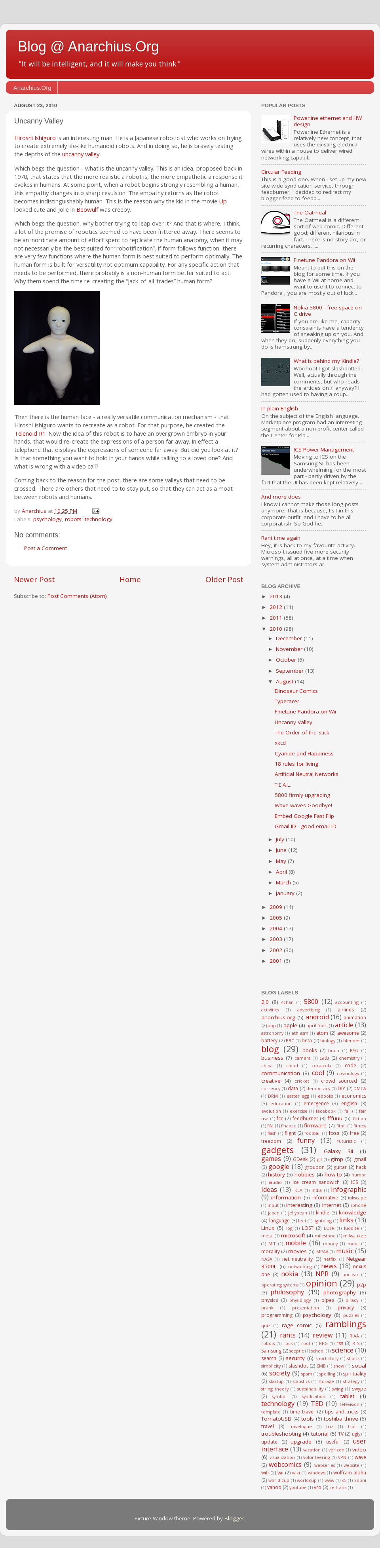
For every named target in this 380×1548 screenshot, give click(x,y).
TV (341, 1433)
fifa (270, 1126)
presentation (305, 1308)
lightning (323, 1221)
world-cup (278, 1480)
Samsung (271, 1350)
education (281, 1103)
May (282, 861)
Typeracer (287, 701)
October (287, 659)
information (286, 1197)
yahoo (274, 1487)
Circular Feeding (281, 171)
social (359, 1365)
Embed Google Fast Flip (304, 816)
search (268, 1358)
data (293, 1088)
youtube (298, 1487)
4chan (287, 1002)
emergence (316, 1103)
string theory (275, 1389)
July (281, 839)
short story (327, 1358)
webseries (324, 1465)
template (271, 1412)
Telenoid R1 (30, 433)
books (309, 1050)
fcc (280, 1118)
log (289, 1228)
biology (327, 1040)
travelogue (300, 1426)
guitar (340, 1167)
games (271, 1158)
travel (267, 1426)
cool (318, 1072)
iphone (358, 1205)
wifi (265, 1472)
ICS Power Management (324, 449)
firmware (315, 1125)
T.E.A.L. (283, 784)
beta (307, 1040)
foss (334, 1132)
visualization (282, 1457)
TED (317, 1403)
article (344, 1025)
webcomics (285, 1464)
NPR (322, 1273)
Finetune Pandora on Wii (324, 260)
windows (316, 1473)
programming (277, 1315)
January (286, 893)
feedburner (305, 1118)
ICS (354, 1182)
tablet (347, 1396)
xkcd (280, 742)
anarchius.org (278, 1017)
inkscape (357, 1198)
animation (355, 1017)
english (349, 1103)
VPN (342, 1457)
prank (267, 1308)
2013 (277, 596)
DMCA (359, 1088)
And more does (281, 496)
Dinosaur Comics (296, 690)
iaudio (275, 1182)
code (350, 1065)
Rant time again (280, 537)
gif (319, 1159)
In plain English (279, 408)
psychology (47, 519)
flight (290, 1133)
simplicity (271, 1366)
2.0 (265, 1001)
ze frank (338, 1487)
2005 (277, 917)
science (342, 1350)
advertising (308, 1010)
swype (359, 1388)
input (273, 1205)
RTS (355, 1343)
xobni (360, 1480)
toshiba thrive (341, 1418)
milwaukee (354, 1236)
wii (280, 1472)
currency (270, 1088)
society (279, 1373)
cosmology (348, 1073)
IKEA (297, 1190)
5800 (311, 1001)
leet (302, 1221)
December (290, 638)
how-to (333, 1174)
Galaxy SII (338, 1151)
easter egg (298, 1096)
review (323, 1335)
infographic (348, 1189)
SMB (321, 1366)
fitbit (341, 1126)
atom (322, 1033)
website (351, 1465)
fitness (359, 1126)
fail (347, 1111)
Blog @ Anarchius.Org (88, 46)
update (269, 1441)
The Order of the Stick (302, 732)
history (276, 1174)
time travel (302, 1411)
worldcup (307, 1480)
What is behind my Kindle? (326, 360)
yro (317, 1487)
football (312, 1133)
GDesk (300, 1159)
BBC (290, 1040)
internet (331, 1204)
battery (269, 1040)
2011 (277, 617)
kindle (322, 1212)
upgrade (301, 1441)
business (272, 1057)
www (329, 1480)
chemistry (349, 1058)
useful (333, 1441)
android (317, 1017)
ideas (269, 1189)
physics (269, 1300)
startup (276, 1381)
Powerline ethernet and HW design (328, 121)
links (346, 1220)
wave (360, 1457)
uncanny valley (80, 154)
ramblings (345, 1324)
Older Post (224, 579)
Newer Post (34, 579)
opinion (321, 1283)
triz (329, 1426)
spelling (327, 1374)
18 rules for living (296, 763)
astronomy (272, 1033)
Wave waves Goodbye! (303, 805)
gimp (337, 1159)
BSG (354, 1050)
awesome (348, 1033)
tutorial (320, 1433)
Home (130, 579)
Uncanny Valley (293, 722)
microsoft (293, 1235)
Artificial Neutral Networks (306, 774)
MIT (272, 1243)
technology (98, 519)
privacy (346, 1307)
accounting (347, 1002)
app (272, 1025)
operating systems (279, 1285)
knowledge (352, 1212)
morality (270, 1251)
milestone (325, 1236)
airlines (346, 1009)
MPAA (322, 1251)
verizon (336, 1450)
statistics (301, 1381)
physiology (300, 1300)
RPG (323, 1343)
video (359, 1449)
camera (302, 1058)
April (282, 871)
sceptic (296, 1351)
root (305, 1343)
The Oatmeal (310, 212)
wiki (296, 1473)
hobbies (304, 1174)
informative (325, 1197)
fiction (359, 1118)
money (330, 1243)
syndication (313, 1396)
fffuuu (334, 1118)
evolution (271, 1111)
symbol (279, 1396)
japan (273, 1213)
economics (354, 1096)
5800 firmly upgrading (302, 795)
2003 (277, 939)
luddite (351, 1228)
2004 (277, 928)
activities (270, 1010)
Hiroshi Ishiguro (35, 138)
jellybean (297, 1213)
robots (73, 519)
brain (333, 1050)
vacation (312, 1450)
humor (359, 1175)
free (354, 1133)
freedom (271, 1141)
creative (271, 1080)
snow (339, 1366)
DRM (273, 1096)
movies (297, 1251)
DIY (341, 1088)
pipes (327, 1300)
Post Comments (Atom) (77, 595)
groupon (315, 1167)
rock (288, 1343)
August (285, 681)
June (282, 850)
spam (306, 1374)
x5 (344, 1480)
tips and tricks (342, 1411)
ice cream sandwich (316, 1182)
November (290, 649)
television (349, 1404)
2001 (277, 960)
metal (267, 1236)
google (278, 1166)
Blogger (234, 1518)
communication (280, 1073)
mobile (295, 1243)
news (329, 1266)
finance (288, 1126)
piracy (352, 1300)
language (279, 1220)
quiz (265, 1325)
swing (337, 1389)
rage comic (297, 1325)
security (295, 1358)
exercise (299, 1111)
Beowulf (87, 209)
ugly (356, 1434)
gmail (360, 1159)
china (267, 1065)
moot (353, 1243)
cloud (292, 1065)
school (318, 1351)
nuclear (350, 1274)
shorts (353, 1358)
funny (306, 1140)
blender (351, 1040)
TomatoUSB (276, 1418)
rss (339, 1343)
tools (307, 1418)
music (344, 1250)
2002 (277, 950)
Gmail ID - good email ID (305, 826)
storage (326, 1381)
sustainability (310, 1389)
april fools (317, 1025)
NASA (266, 1259)
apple (290, 1025)
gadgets (277, 1149)
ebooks (325, 1096)
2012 (277, 607)
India (317, 1190)
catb (324, 1058)
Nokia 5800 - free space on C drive (328, 310)
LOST (308, 1228)
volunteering (316, 1457)
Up (223, 201)
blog (270, 1049)
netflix (329, 1259)
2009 (277, 907)
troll (352, 1426)
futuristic (346, 1141)
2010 (277, 628)
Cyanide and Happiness (304, 753)
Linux (267, 1227)
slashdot (298, 1365)
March (284, 882)
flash (272, 1133)
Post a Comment (45, 548)
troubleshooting (281, 1433)
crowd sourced (339, 1081)
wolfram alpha (349, 1472)
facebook (326, 1111)
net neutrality (297, 1259)
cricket (301, 1081)
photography (339, 1292)
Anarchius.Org (32, 87)
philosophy (287, 1292)
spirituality (354, 1373)
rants (288, 1335)
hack (361, 1167)
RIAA (354, 1336)
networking (300, 1266)
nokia (289, 1273)
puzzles (351, 1315)
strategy (351, 1381)
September (290, 670)
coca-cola (321, 1065)
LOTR (329, 1228)
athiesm (300, 1033)
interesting (299, 1204)
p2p (361, 1284)
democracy (318, 1088)
